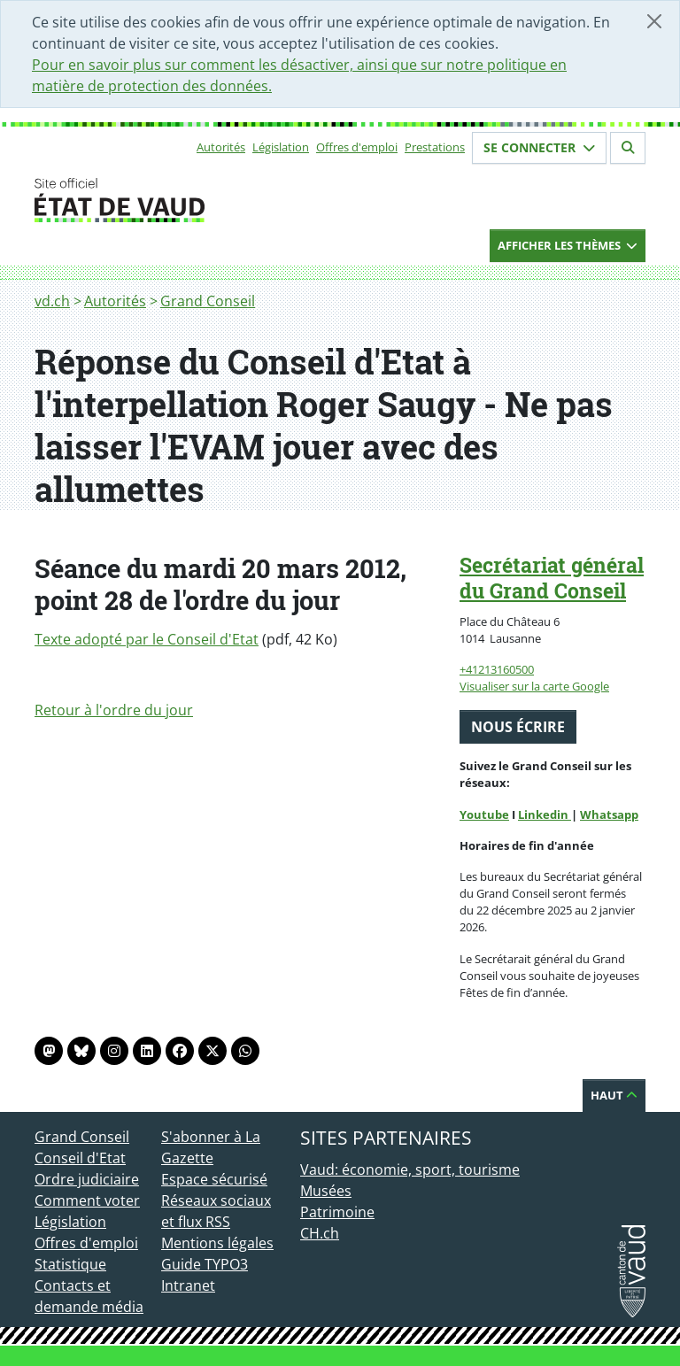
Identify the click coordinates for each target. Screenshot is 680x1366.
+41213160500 (497, 669)
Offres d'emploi (357, 147)
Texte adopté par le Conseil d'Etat (147, 639)
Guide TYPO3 (204, 1264)
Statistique (70, 1264)
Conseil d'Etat (80, 1158)
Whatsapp (609, 814)
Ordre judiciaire (87, 1179)
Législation (280, 147)
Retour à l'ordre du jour (114, 710)
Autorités (221, 147)
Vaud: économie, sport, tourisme (410, 1169)
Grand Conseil (207, 301)
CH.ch (319, 1233)
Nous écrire (518, 727)
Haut (614, 1095)
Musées (326, 1190)
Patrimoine (337, 1212)
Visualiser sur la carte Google (534, 686)
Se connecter (539, 147)
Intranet (188, 1285)
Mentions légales (217, 1243)
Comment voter (87, 1200)
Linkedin (544, 814)
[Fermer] (654, 21)
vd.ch (52, 301)
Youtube (484, 814)
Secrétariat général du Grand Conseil (552, 578)
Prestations (435, 147)
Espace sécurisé (214, 1179)
